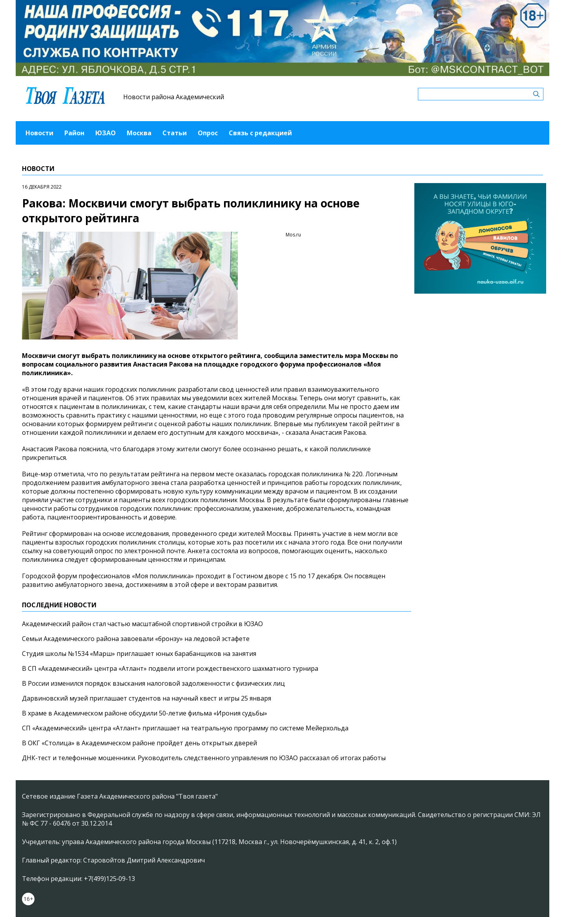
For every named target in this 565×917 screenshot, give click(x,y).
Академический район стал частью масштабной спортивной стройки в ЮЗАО (142, 623)
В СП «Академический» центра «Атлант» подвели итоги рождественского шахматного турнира (170, 668)
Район (74, 133)
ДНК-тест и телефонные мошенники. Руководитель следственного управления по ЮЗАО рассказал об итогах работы (204, 758)
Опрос (208, 133)
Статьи (174, 133)
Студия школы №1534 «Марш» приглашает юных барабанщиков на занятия (139, 653)
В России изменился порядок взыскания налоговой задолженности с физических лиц (153, 683)
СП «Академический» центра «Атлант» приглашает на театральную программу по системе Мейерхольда (185, 728)
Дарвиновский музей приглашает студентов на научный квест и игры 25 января (146, 698)
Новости (39, 133)
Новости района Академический (173, 97)
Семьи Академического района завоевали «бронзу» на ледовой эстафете (136, 638)
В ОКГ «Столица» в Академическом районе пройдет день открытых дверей (139, 743)
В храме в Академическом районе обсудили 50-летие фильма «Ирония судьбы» (144, 713)
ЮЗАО (105, 133)
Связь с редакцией (260, 133)
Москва (139, 133)
